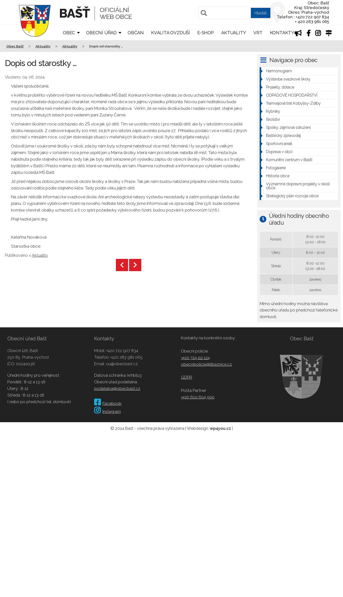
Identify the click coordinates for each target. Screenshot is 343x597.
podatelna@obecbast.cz (117, 388)
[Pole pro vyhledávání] (235, 13)
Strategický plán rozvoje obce (292, 196)
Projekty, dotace (280, 87)
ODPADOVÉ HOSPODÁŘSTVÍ (291, 95)
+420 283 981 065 (126, 357)
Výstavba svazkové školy (288, 79)
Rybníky (273, 111)
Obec (69, 32)
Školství (273, 119)
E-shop (205, 32)
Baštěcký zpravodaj (283, 135)
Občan (136, 32)
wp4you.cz (220, 428)
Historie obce (277, 176)
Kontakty (282, 32)
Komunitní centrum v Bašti (289, 159)
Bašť (74, 13)
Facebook (108, 403)
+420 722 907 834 (122, 350)
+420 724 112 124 (195, 357)
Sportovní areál (279, 143)
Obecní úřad (101, 32)
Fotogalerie (276, 168)
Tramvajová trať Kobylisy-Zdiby (293, 103)
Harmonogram (279, 71)
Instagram (107, 411)
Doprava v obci (279, 151)
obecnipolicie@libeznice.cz (206, 364)
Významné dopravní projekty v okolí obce (298, 186)
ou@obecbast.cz (122, 363)
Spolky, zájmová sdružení (288, 127)
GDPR (186, 377)
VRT (257, 32)
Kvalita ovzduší (170, 32)
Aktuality (233, 32)
